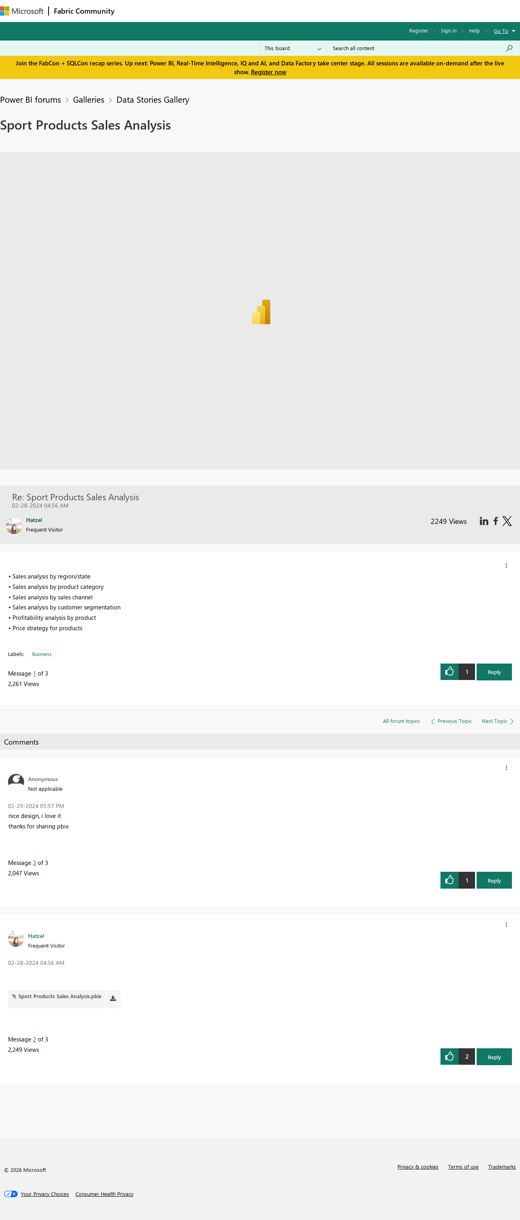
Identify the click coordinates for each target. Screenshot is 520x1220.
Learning (304, 10)
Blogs (272, 10)
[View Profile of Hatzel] (36, 936)
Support (337, 10)
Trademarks (502, 1166)
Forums (132, 10)
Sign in (449, 30)
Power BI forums (30, 99)
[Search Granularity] (293, 48)
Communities (237, 10)
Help (474, 30)
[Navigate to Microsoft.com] (21, 11)
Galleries (88, 99)
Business (42, 653)
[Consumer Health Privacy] (104, 1194)
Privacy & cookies (418, 1166)
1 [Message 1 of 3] (34, 673)
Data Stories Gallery (152, 99)
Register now (268, 72)
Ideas (201, 10)
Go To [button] (501, 30)
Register (418, 30)
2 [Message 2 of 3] (34, 1039)
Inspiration (168, 10)
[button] (506, 565)
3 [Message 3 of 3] (34, 863)
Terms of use (463, 1166)
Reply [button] (494, 671)
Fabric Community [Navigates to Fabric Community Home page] (84, 11)
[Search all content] (423, 48)
